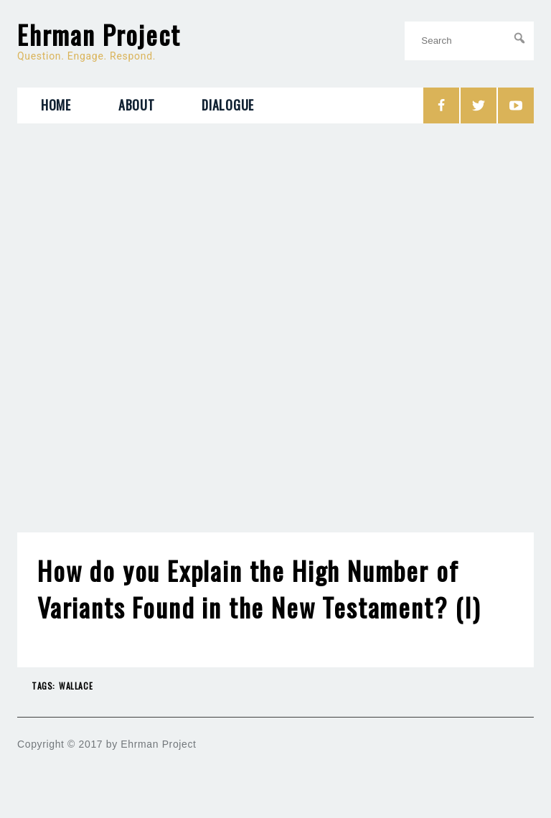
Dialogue (228, 104)
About (136, 104)
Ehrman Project (98, 34)
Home (56, 104)
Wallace (76, 686)
